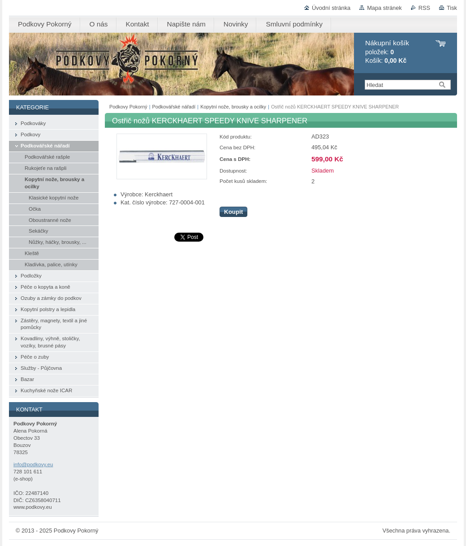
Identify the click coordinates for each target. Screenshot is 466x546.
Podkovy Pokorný (128, 106)
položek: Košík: (387, 51)
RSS (424, 7)
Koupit (233, 211)
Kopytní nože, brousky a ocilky (233, 106)
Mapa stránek (384, 7)
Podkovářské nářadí (174, 106)
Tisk (452, 7)
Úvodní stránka (331, 7)
